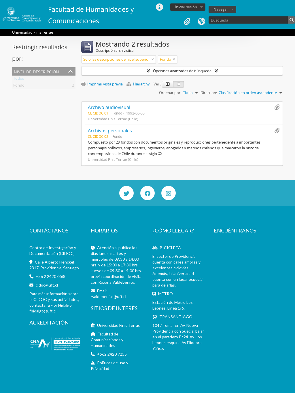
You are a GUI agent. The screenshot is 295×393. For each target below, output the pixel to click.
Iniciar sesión (186, 6)
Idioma (201, 21)
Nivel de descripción (36, 71)
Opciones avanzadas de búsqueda (182, 70)
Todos (18, 79)
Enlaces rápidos (159, 7)
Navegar (220, 9)
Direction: (209, 92)
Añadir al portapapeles (277, 107)
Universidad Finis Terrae (118, 325)
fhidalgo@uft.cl (42, 310)
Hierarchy (138, 84)
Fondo (18, 86)
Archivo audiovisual (109, 107)
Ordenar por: (170, 92)
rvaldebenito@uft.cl (108, 296)
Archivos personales (110, 130)
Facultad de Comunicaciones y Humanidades (107, 339)
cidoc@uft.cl (47, 285)
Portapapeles (187, 21)
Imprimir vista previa (102, 84)
